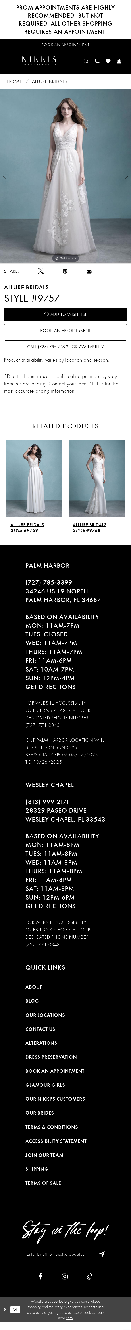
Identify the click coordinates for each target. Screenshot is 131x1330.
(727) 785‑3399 (48, 589)
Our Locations (45, 1022)
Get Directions (50, 694)
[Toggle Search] (81, 62)
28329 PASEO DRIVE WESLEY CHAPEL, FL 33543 (65, 821)
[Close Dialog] (5, 1317)
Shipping (36, 1176)
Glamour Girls (45, 1092)
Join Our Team (44, 1162)
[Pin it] (65, 273)
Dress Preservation (51, 1064)
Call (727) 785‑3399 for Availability (65, 353)
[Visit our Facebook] (40, 1284)
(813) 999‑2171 (47, 809)
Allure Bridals (49, 83)
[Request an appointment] (65, 45)
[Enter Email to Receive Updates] (65, 1262)
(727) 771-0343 (42, 732)
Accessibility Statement (56, 1148)
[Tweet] (41, 273)
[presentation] (34, 485)
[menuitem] (12, 62)
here (69, 1325)
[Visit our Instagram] (65, 1284)
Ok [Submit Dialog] (16, 1317)
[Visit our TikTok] (89, 1285)
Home (14, 83)
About (33, 994)
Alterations (41, 1050)
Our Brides (39, 1120)
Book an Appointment (66, 335)
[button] (12, 62)
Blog (32, 1008)
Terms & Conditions (51, 1134)
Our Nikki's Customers (55, 1106)
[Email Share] (89, 273)
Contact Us (40, 1036)
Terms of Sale (43, 1190)
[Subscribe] (104, 1262)
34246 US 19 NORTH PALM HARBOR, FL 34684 (63, 602)
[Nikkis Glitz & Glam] (42, 62)
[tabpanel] (65, 178)
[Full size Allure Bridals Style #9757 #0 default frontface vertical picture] (65, 178)
